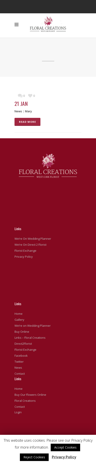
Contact (20, 374)
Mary (28, 111)
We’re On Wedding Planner (33, 239)
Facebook (21, 356)
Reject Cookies (34, 457)
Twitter (19, 362)
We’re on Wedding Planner (33, 326)
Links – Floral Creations (30, 338)
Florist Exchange (25, 251)
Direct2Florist (23, 344)
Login (18, 412)
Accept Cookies (65, 447)
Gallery (19, 320)
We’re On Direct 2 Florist (30, 245)
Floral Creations (25, 401)
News (18, 111)
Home (19, 314)
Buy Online (22, 332)
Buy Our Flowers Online (30, 395)
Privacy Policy (24, 257)
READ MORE (27, 121)
